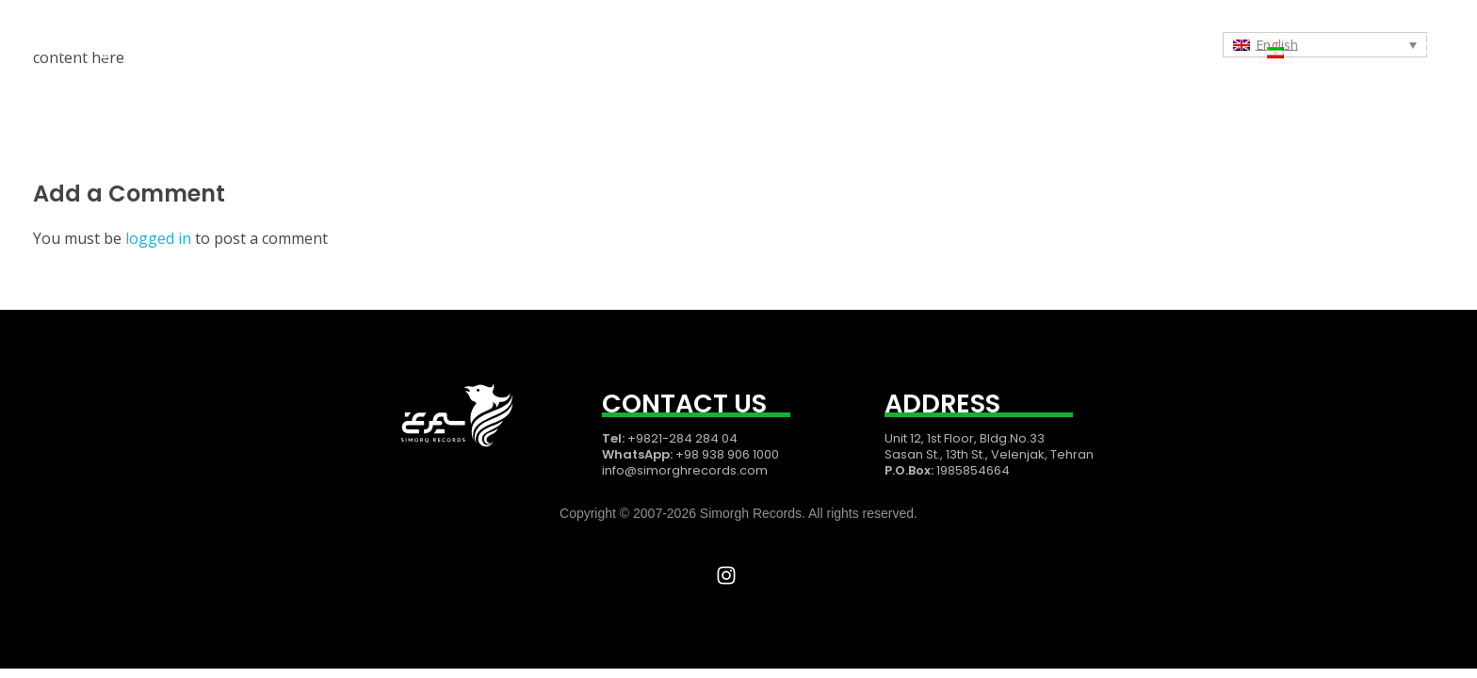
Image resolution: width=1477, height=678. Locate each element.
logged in (160, 238)
